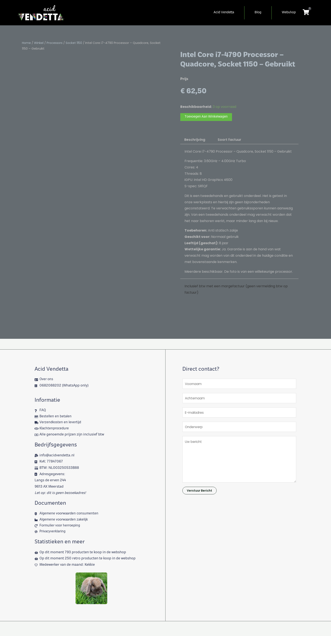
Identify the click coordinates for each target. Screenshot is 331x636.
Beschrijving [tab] (194, 140)
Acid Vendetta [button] (224, 12)
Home (26, 43)
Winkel (39, 43)
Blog (258, 12)
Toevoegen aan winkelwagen (208, 117)
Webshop (289, 12)
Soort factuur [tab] (229, 140)
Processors (55, 43)
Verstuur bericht (199, 494)
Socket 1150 (75, 43)
